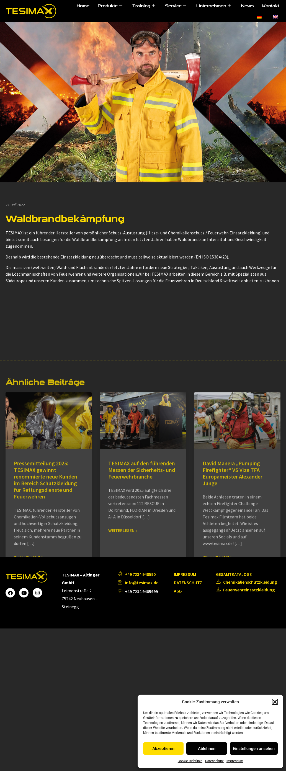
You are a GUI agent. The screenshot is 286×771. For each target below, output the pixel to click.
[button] (275, 702)
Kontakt (270, 5)
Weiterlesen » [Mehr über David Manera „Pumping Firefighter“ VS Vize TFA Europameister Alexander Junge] (217, 643)
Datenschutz (214, 761)
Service (175, 5)
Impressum (234, 761)
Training (143, 5)
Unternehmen (213, 5)
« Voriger (114, 674)
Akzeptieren (163, 748)
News (247, 5)
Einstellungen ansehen (254, 748)
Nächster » (170, 674)
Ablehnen (206, 748)
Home (83, 5)
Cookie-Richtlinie (190, 761)
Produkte (110, 5)
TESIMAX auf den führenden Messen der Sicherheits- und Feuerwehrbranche (141, 557)
